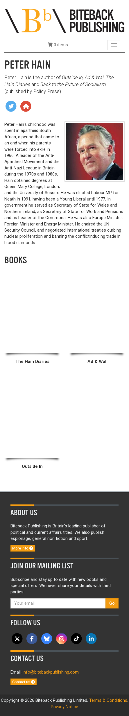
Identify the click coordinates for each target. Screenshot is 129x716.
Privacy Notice (64, 706)
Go (112, 603)
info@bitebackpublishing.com (51, 672)
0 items (58, 44)
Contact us (23, 682)
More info (22, 548)
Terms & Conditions (108, 700)
